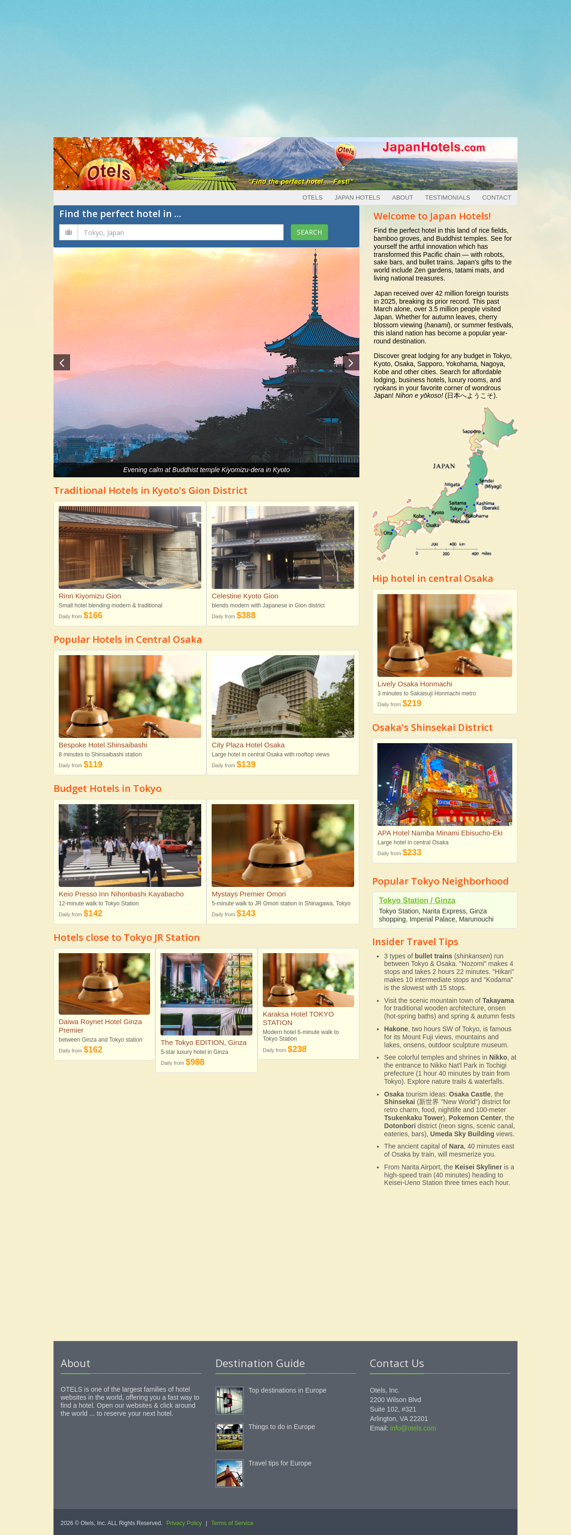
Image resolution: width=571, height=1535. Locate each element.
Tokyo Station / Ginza (417, 900)
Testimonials (447, 197)
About (402, 197)
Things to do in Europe (282, 1426)
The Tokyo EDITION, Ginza (203, 1042)
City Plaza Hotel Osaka (248, 745)
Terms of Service (232, 1523)
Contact (496, 197)
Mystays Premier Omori (249, 894)
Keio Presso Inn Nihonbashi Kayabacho (121, 894)
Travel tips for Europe (280, 1463)
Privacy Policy (184, 1523)
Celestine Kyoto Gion (245, 596)
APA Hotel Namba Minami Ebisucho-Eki (439, 833)
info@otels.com (413, 1428)
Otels (313, 197)
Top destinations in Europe (288, 1390)
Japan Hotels (357, 197)
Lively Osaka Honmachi (414, 684)
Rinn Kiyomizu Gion (90, 596)
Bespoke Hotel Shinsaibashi (103, 745)
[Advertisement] (285, 66)
